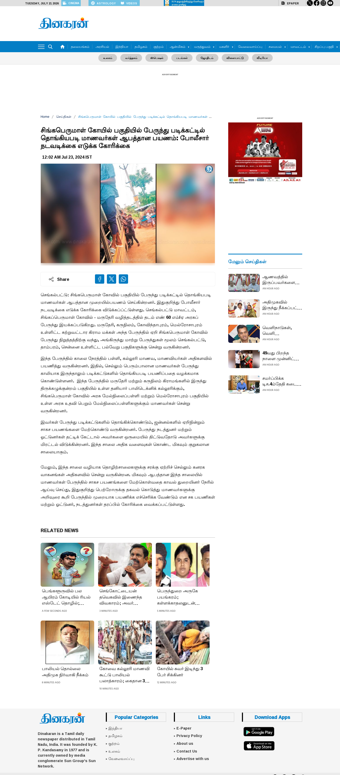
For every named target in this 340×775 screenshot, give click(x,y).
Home (45, 116)
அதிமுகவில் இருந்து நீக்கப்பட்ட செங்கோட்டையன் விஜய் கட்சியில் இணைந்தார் (281, 304)
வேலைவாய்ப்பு (250, 46)
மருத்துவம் (202, 46)
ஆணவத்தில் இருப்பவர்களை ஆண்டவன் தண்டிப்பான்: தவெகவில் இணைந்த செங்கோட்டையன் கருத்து (281, 279)
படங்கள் (182, 57)
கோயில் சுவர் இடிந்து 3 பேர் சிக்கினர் (180, 671)
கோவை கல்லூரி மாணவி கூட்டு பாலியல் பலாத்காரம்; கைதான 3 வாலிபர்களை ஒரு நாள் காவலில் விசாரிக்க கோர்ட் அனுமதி (124, 674)
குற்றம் (158, 46)
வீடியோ (259, 57)
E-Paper (183, 728)
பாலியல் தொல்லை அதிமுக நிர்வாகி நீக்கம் (65, 671)
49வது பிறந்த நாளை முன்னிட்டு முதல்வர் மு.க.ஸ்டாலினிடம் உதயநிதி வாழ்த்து (281, 355)
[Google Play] (259, 731)
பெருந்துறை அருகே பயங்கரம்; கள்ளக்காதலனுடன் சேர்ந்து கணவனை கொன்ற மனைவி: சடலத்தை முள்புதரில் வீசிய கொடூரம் (178, 597)
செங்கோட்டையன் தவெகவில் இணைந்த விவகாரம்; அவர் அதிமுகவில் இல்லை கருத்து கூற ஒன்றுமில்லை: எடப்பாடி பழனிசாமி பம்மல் (124, 597)
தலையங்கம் (80, 46)
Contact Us (186, 751)
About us (184, 743)
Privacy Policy (189, 735)
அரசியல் (102, 46)
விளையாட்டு (233, 57)
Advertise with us (192, 758)
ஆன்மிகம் (177, 46)
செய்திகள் (63, 116)
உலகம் (110, 57)
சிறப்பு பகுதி (324, 46)
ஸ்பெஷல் (157, 57)
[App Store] (259, 745)
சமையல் (275, 46)
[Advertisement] (211, 22)
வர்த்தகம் (133, 57)
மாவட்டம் (298, 46)
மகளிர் (224, 46)
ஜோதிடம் (205, 57)
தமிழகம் (141, 46)
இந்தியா (121, 46)
